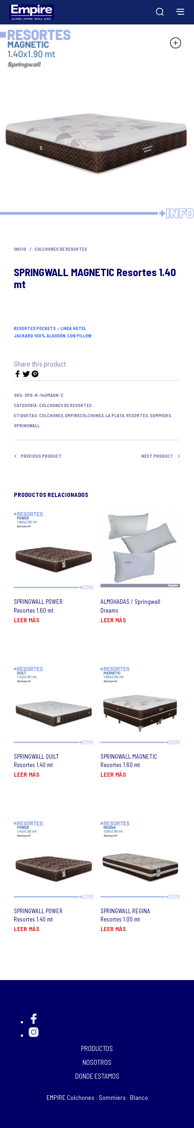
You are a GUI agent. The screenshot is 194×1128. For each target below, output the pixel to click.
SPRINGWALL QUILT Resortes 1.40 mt (36, 760)
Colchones (51, 415)
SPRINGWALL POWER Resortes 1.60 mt (38, 606)
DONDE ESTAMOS (97, 1076)
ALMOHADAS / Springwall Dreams (130, 606)
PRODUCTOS (97, 1048)
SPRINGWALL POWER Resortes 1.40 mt (38, 915)
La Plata (115, 415)
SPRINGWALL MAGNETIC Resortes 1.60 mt (128, 760)
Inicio (20, 249)
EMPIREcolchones (84, 415)
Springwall (27, 425)
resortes (137, 415)
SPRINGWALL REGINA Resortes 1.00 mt (125, 915)
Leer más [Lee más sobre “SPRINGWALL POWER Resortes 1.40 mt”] (26, 929)
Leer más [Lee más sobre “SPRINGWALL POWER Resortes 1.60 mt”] (26, 620)
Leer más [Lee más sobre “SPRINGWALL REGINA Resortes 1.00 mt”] (113, 929)
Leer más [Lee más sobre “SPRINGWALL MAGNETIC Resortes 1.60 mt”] (113, 774)
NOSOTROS (97, 1062)
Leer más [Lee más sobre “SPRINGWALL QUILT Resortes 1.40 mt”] (26, 774)
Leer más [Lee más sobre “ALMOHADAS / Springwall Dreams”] (113, 620)
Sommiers (160, 415)
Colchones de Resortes (61, 249)
